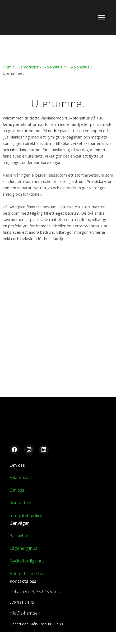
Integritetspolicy (26, 515)
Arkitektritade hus (27, 573)
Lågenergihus (23, 548)
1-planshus (52, 67)
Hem (7, 67)
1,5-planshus (77, 67)
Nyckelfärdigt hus (27, 561)
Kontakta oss (23, 503)
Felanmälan (21, 477)
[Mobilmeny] (101, 17)
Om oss (17, 490)
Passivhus (19, 535)
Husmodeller (27, 67)
